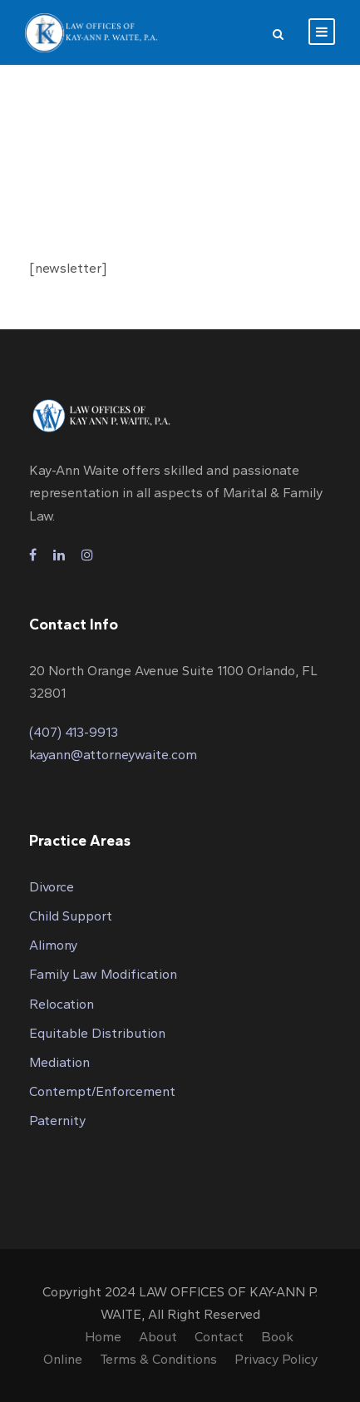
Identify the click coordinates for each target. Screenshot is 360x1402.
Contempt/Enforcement (102, 1091)
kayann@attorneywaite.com (113, 755)
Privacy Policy (276, 1359)
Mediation (59, 1062)
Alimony (53, 945)
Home (103, 1337)
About (158, 1337)
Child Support (70, 916)
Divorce (51, 887)
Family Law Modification (103, 974)
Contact (219, 1337)
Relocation (61, 1004)
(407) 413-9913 (73, 732)
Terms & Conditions (158, 1359)
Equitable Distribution (97, 1033)
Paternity (57, 1120)
